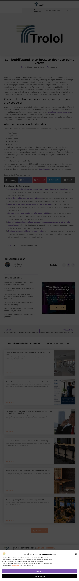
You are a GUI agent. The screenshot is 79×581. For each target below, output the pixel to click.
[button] (76, 554)
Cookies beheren (39, 576)
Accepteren (39, 571)
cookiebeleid (15, 565)
